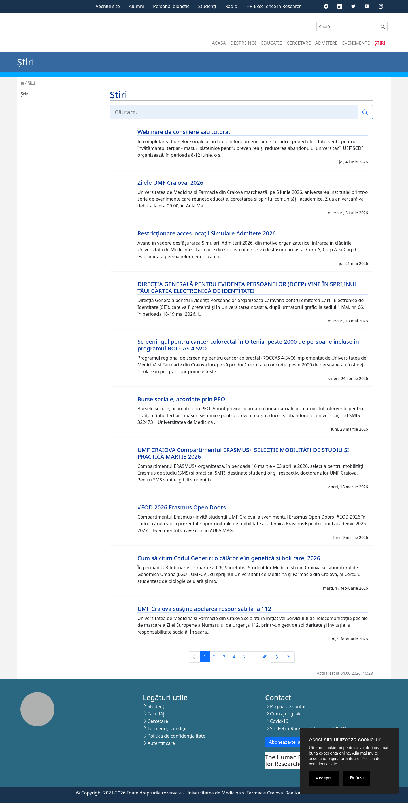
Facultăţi (157, 714)
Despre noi (243, 43)
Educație (271, 43)
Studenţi (156, 706)
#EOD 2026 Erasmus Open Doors (181, 507)
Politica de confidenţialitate (176, 736)
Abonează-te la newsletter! (297, 742)
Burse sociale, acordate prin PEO (181, 399)
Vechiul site (108, 6)
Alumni (136, 6)
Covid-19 (279, 721)
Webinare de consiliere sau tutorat (183, 132)
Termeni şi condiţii (167, 728)
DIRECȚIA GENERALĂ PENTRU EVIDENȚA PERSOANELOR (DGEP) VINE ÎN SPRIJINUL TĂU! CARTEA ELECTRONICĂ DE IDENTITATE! (247, 287)
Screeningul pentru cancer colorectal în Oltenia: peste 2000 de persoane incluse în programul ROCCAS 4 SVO (248, 345)
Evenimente (356, 43)
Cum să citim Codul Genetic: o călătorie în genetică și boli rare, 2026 (228, 558)
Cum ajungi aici (286, 714)
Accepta (324, 778)
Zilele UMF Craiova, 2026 (170, 182)
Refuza (357, 778)
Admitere (326, 43)
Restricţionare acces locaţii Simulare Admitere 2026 (206, 233)
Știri (380, 43)
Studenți (207, 6)
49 (265, 657)
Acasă (219, 43)
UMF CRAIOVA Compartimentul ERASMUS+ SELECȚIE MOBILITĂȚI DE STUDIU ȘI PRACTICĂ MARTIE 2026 (243, 453)
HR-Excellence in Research (274, 6)
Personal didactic (171, 6)
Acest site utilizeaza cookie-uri (345, 739)
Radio (231, 6)
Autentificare (161, 743)
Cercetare (299, 43)
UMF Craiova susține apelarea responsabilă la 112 (204, 609)
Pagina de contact (289, 706)
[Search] (347, 26)
